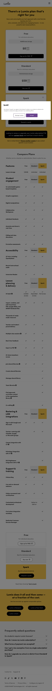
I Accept (32, 115)
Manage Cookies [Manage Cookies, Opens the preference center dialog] (19, 115)
